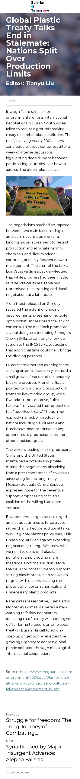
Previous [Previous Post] (12, 694)
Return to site (18, 753)
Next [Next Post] (9, 721)
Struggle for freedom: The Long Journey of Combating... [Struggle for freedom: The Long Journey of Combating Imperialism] (38, 706)
